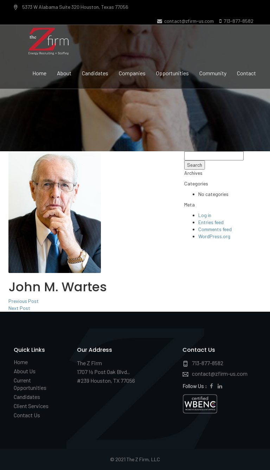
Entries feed (211, 222)
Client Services (31, 405)
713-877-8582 (236, 21)
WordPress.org (214, 236)
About (64, 73)
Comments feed (215, 229)
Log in (204, 215)
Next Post (19, 308)
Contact (246, 73)
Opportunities (172, 73)
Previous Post (23, 301)
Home (39, 73)
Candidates (95, 73)
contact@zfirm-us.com (185, 21)
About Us (25, 371)
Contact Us (27, 415)
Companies (132, 73)
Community (212, 73)
